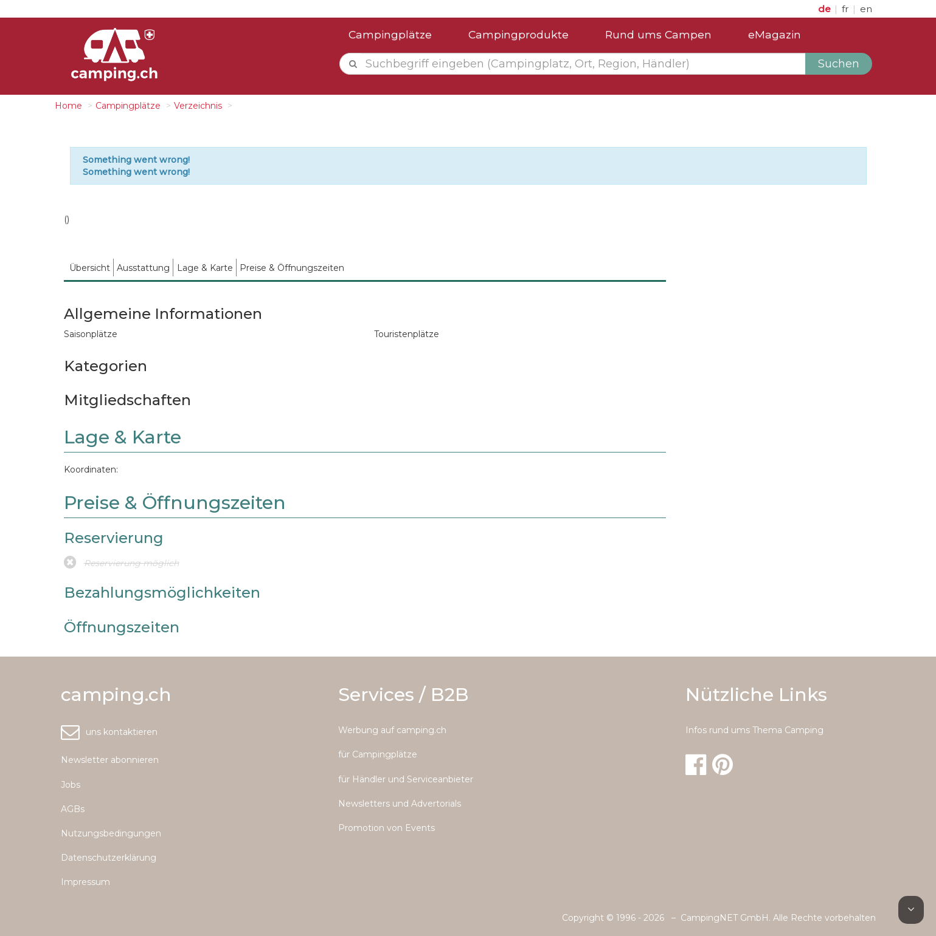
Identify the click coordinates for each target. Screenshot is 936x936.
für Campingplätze (377, 754)
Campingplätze (390, 34)
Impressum (85, 881)
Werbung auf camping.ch (392, 730)
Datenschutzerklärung (108, 857)
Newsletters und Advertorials (399, 803)
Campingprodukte (518, 34)
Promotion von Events (386, 827)
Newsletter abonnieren (110, 759)
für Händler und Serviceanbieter (405, 779)
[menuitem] (90, 267)
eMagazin (774, 34)
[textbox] (583, 64)
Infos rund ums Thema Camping (754, 730)
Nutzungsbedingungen (111, 833)
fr (846, 9)
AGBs (73, 809)
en (866, 9)
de (825, 9)
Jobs (70, 784)
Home (68, 105)
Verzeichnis (198, 105)
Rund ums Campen (658, 34)
